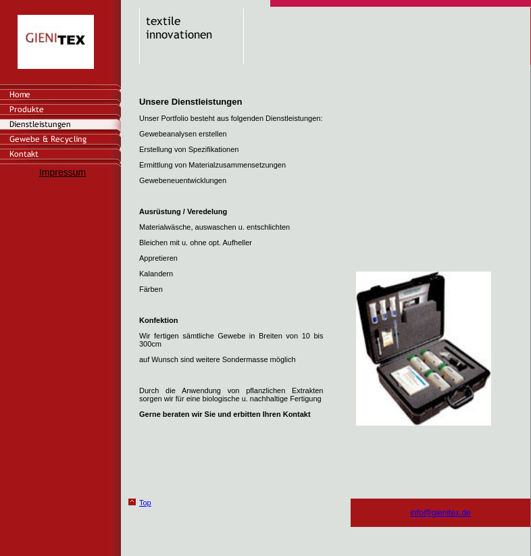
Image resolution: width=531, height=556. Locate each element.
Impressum (62, 172)
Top (145, 503)
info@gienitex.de (440, 512)
